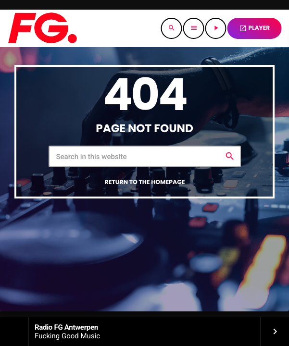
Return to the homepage (145, 182)
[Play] (215, 28)
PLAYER (254, 28)
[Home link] (42, 28)
